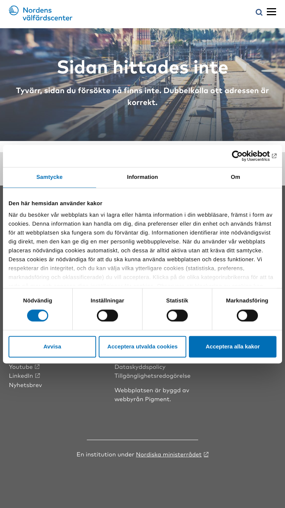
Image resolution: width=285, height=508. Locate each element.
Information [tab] (142, 177)
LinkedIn (21, 375)
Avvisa (52, 346)
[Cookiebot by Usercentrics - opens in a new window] (244, 155)
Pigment (157, 398)
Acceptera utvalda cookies (142, 346)
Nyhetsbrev (25, 384)
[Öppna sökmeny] (259, 13)
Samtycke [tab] (49, 177)
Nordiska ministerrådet (169, 454)
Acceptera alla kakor (233, 346)
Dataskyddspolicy (140, 366)
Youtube (21, 366)
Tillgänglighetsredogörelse (152, 375)
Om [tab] (235, 177)
